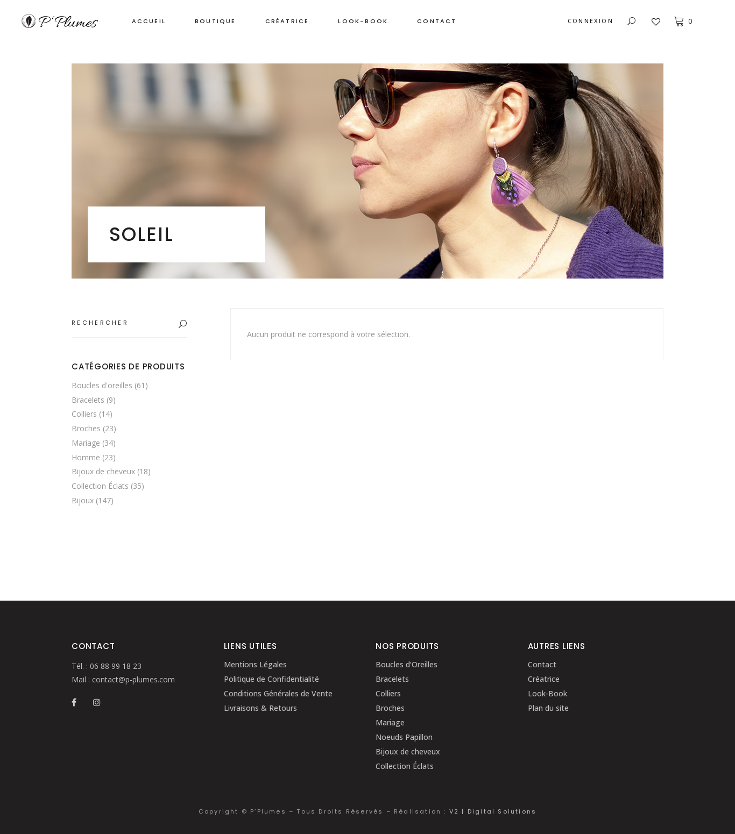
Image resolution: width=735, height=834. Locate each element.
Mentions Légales (255, 664)
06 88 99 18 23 (115, 666)
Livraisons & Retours (260, 708)
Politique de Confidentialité (271, 679)
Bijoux (83, 500)
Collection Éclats (100, 486)
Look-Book (547, 693)
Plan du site (548, 708)
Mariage (86, 443)
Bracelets (88, 400)
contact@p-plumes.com (132, 679)
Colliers (84, 414)
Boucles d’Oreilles (406, 664)
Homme (86, 457)
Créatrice (544, 679)
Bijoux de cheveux (103, 471)
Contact (542, 664)
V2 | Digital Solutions (492, 811)
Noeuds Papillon (404, 737)
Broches (86, 428)
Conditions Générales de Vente (278, 693)
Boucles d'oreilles (102, 385)
